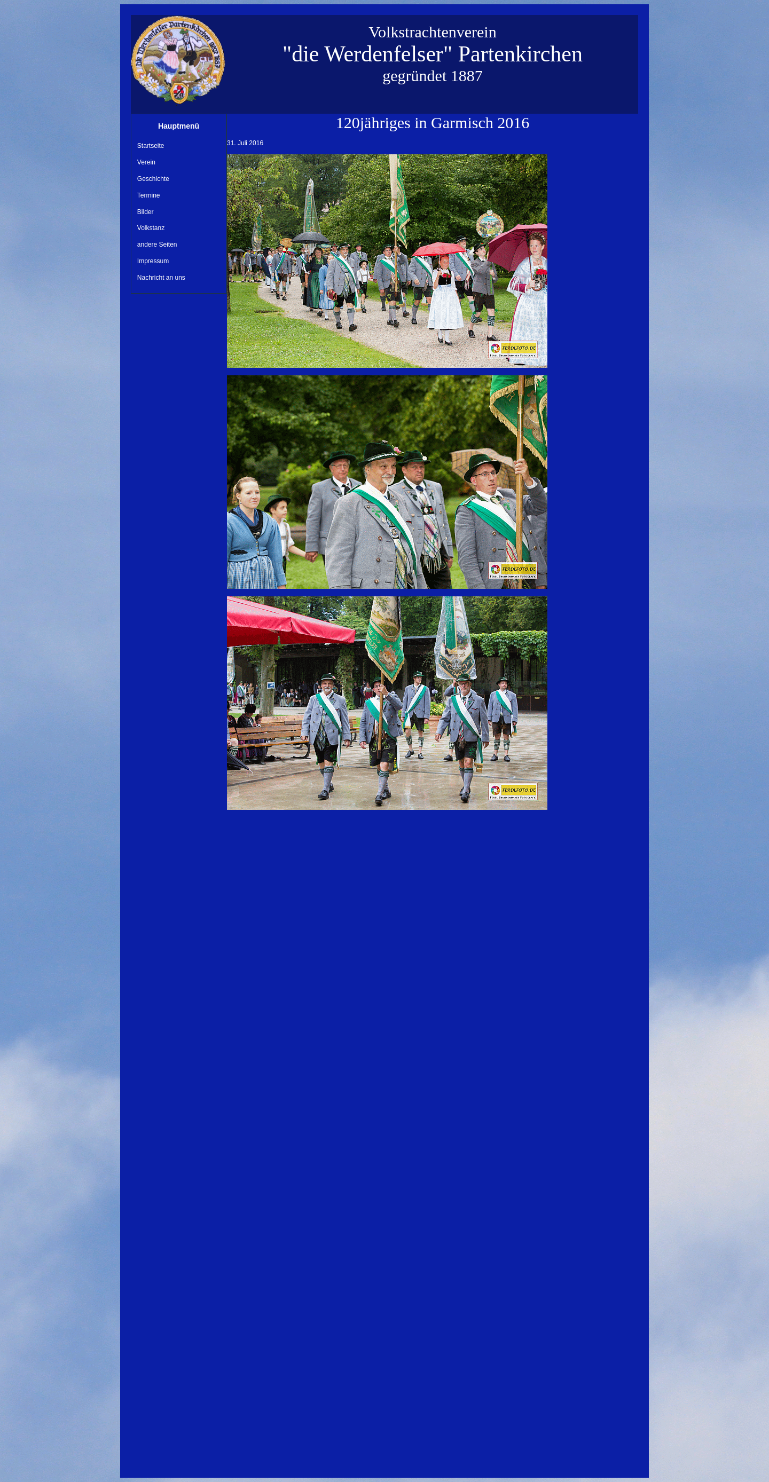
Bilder (145, 212)
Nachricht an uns (161, 277)
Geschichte (153, 179)
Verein (146, 162)
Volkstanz (150, 228)
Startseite (150, 145)
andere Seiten (157, 244)
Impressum (153, 261)
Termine (148, 195)
